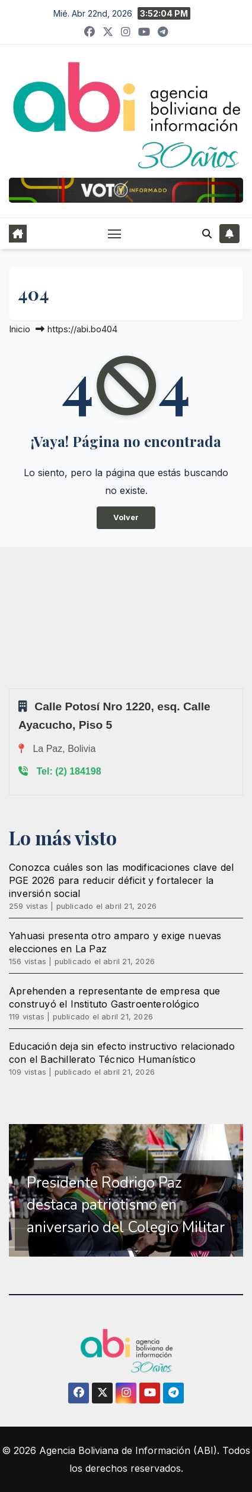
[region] (126, 1190)
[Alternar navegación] (114, 233)
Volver (126, 517)
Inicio (19, 329)
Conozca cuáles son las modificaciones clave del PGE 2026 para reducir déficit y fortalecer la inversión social (121, 880)
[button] (207, 234)
